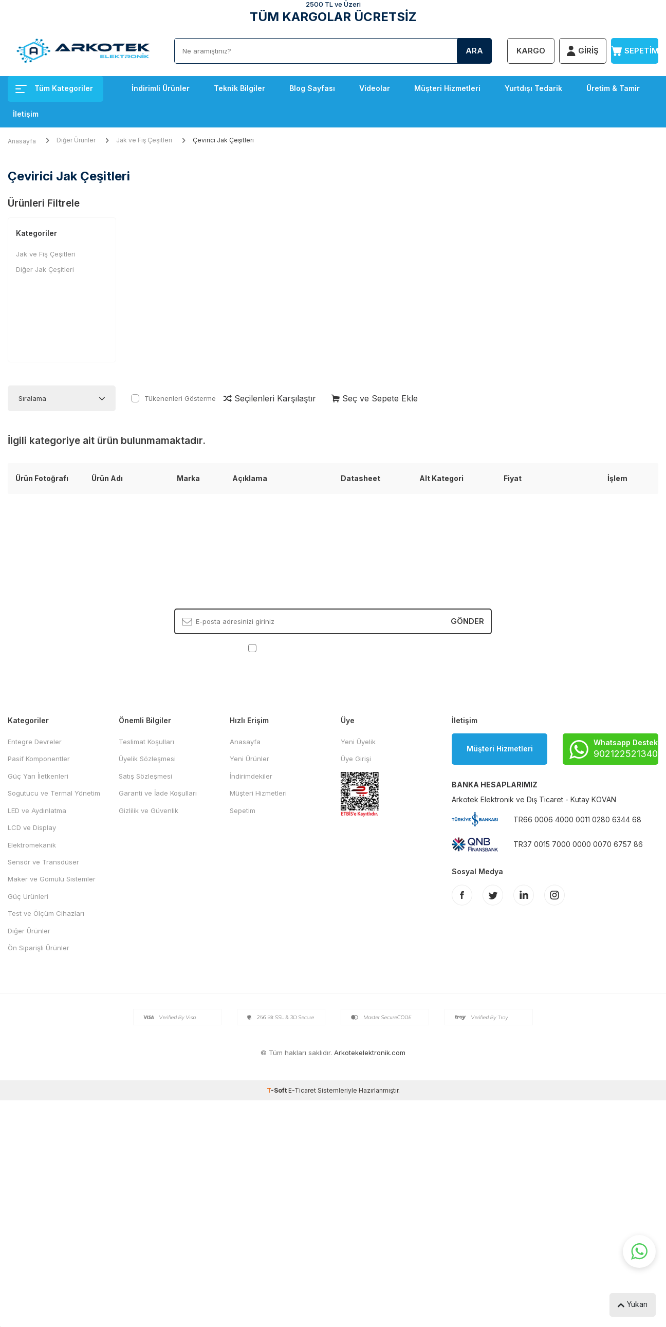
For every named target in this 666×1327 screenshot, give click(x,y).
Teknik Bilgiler (239, 88)
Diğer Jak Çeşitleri (45, 269)
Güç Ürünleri (28, 896)
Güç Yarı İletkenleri (38, 776)
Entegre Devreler (35, 742)
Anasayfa (22, 141)
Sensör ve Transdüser (43, 862)
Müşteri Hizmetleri (447, 88)
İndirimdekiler (251, 776)
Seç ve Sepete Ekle (374, 398)
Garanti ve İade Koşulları (158, 793)
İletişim (26, 113)
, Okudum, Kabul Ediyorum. (333, 647)
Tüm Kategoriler (54, 88)
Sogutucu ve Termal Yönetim (54, 793)
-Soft (277, 1090)
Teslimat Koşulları (146, 742)
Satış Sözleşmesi (145, 776)
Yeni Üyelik (358, 742)
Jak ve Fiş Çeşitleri (144, 140)
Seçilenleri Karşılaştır (270, 398)
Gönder (467, 621)
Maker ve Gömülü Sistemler (52, 879)
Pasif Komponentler (39, 758)
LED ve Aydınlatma (37, 810)
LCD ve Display (32, 827)
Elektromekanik (32, 845)
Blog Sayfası (312, 88)
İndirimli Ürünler (161, 88)
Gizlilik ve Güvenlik (148, 810)
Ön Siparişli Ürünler (38, 948)
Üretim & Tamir (613, 88)
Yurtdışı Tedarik (533, 88)
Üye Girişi (356, 758)
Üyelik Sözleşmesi (147, 758)
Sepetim (242, 810)
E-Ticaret (302, 1090)
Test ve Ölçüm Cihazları (46, 913)
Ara (474, 51)
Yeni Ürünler (249, 758)
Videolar (374, 88)
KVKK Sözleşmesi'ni (294, 647)
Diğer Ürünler (76, 140)
